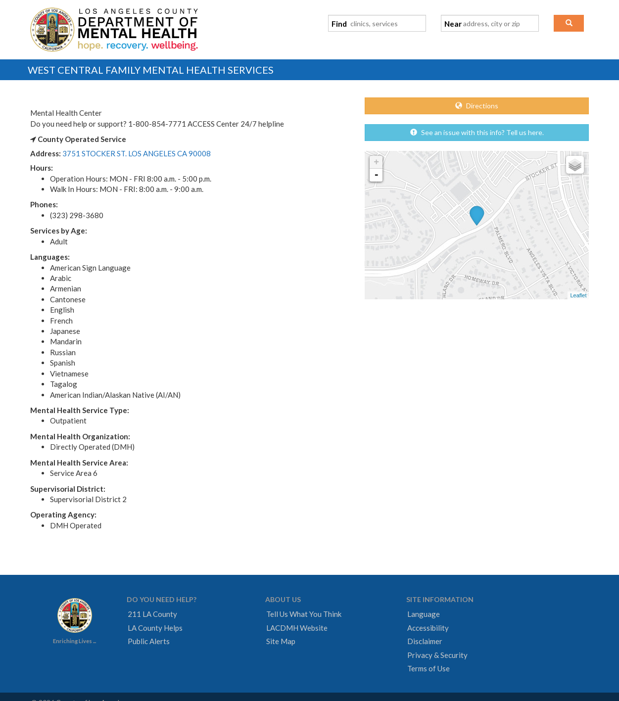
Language (423, 613)
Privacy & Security (437, 655)
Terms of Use (428, 668)
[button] (569, 23)
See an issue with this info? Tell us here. (477, 132)
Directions (476, 105)
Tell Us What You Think (303, 613)
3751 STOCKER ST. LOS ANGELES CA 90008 (136, 153)
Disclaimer (424, 641)
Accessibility (428, 627)
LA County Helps (155, 627)
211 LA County (152, 613)
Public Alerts (149, 641)
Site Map (280, 641)
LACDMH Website (297, 627)
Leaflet (578, 295)
